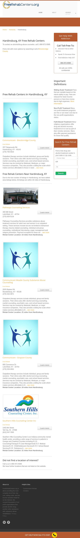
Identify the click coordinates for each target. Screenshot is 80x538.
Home (5, 29)
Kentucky (12, 29)
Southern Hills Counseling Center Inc (19, 421)
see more (39, 168)
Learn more (44, 148)
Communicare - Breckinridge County (19, 140)
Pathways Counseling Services (16, 207)
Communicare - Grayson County (17, 357)
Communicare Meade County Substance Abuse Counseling (24, 281)
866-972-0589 (65, 63)
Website (8, 144)
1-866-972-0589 (44, 44)
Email (4, 144)
